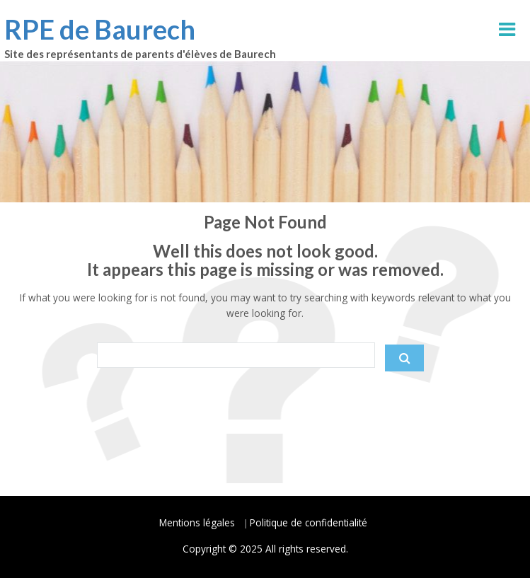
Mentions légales (197, 522)
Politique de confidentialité (308, 522)
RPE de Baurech (99, 29)
